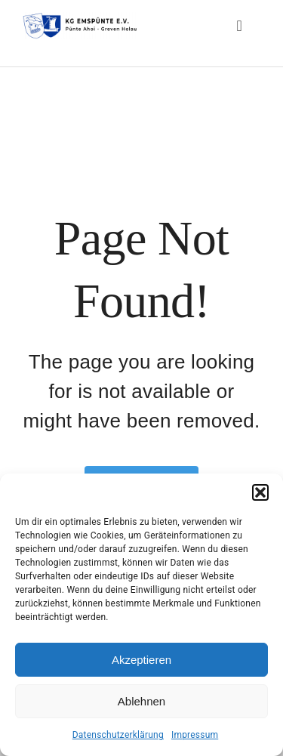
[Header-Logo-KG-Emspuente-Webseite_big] (80, 17)
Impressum (194, 735)
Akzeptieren (141, 659)
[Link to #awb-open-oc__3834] (239, 25)
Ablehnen (141, 701)
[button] (260, 492)
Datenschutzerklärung (118, 735)
